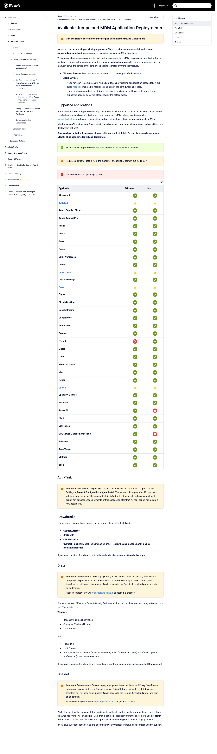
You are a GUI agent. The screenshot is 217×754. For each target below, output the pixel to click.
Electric (67, 16)
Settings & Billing (17, 41)
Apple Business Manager (26, 74)
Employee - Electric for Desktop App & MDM (23, 166)
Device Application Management (23, 121)
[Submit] (175, 5)
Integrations (18, 135)
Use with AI (154, 17)
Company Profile (19, 129)
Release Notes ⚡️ (15, 180)
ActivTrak (178, 28)
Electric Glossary (14, 174)
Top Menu (12, 17)
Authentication (13, 186)
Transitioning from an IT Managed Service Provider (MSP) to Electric (21, 193)
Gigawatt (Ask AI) (15, 159)
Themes (13, 23)
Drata (177, 37)
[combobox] (192, 5)
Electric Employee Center (18, 153)
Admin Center (13, 147)
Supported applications (184, 23)
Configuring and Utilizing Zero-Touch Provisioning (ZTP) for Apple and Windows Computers (28, 84)
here (138, 73)
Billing (15, 47)
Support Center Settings (22, 53)
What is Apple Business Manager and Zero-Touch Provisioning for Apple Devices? (28, 98)
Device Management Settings (25, 59)
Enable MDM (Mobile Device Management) (27, 66)
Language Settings (17, 141)
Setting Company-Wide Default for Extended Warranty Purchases (28, 111)
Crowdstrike (179, 33)
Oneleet (178, 42)
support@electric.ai (67, 119)
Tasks (12, 35)
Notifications (15, 29)
